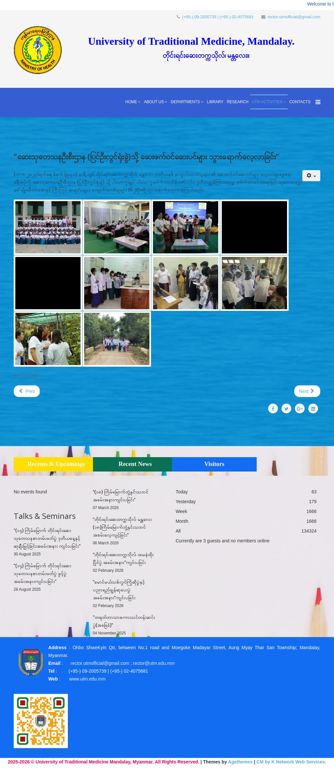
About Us (154, 102)
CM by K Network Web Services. (291, 761)
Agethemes (240, 761)
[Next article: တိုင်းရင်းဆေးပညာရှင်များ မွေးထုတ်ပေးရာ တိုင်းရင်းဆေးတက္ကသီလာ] (307, 391)
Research (238, 102)
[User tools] (311, 175)
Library (215, 102)
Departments (185, 102)
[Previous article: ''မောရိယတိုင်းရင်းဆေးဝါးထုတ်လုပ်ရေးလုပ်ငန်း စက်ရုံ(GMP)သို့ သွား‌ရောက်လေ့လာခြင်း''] (27, 391)
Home (131, 102)
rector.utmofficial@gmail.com (293, 17)
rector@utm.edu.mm (154, 663)
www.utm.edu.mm (87, 678)
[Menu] (316, 102)
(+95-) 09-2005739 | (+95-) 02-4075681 (218, 17)
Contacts (300, 102)
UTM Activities (267, 102)
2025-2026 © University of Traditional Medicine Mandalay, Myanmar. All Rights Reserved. (103, 761)
